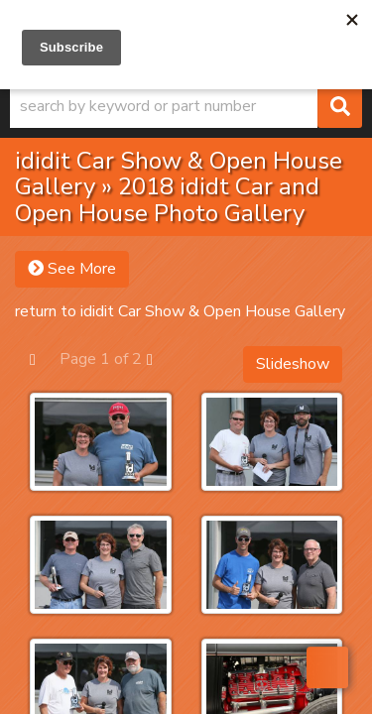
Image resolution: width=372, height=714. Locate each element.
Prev (42, 358)
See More (72, 269)
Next (159, 358)
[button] (186, 105)
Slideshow (292, 364)
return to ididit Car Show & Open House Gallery (180, 311)
